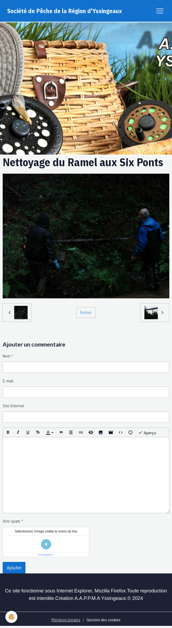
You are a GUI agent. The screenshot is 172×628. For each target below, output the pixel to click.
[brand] (64, 11)
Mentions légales (65, 619)
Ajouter (14, 568)
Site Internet (13, 405)
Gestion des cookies (104, 619)
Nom (6, 356)
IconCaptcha (45, 554)
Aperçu (147, 432)
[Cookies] (11, 617)
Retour (86, 312)
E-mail (8, 380)
